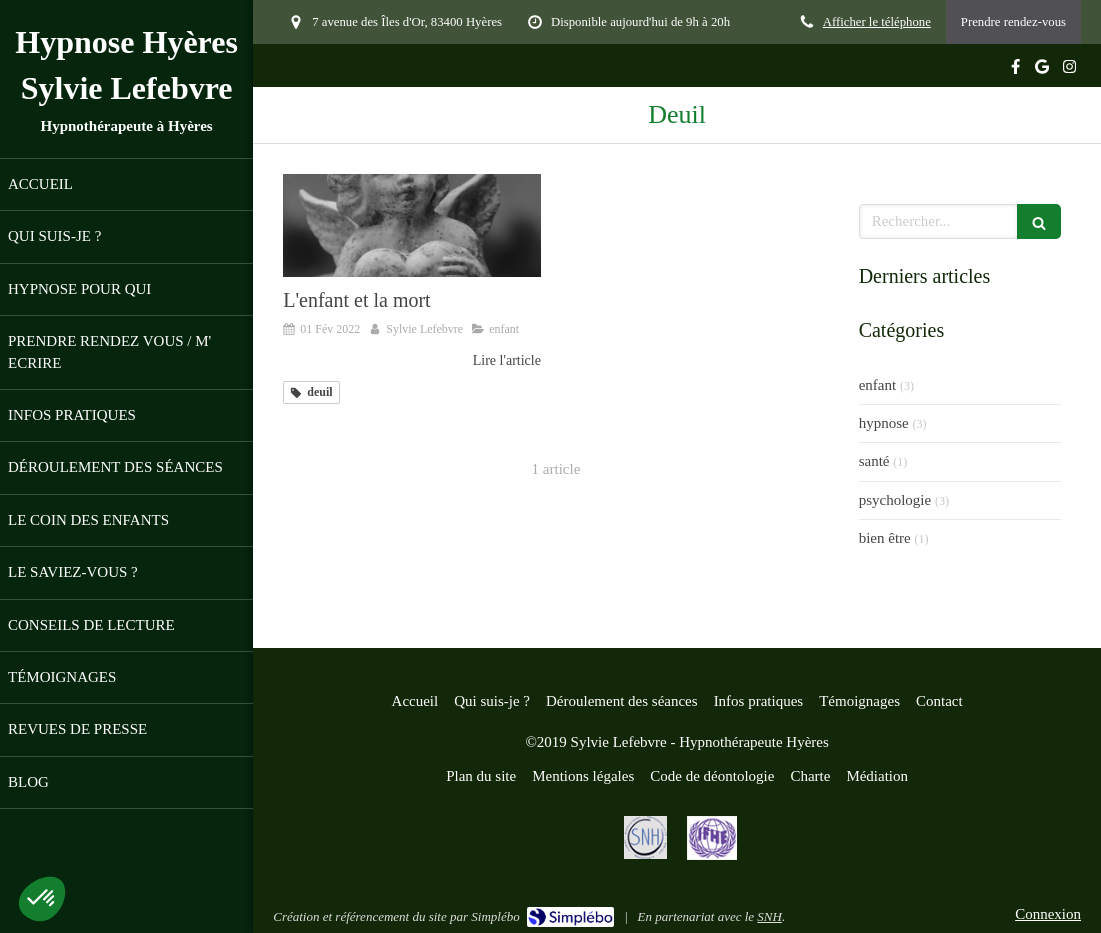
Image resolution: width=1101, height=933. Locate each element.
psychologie (895, 500)
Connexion (1048, 914)
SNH (769, 916)
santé (874, 461)
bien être (885, 538)
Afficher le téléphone (877, 22)
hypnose (884, 423)
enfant (877, 385)
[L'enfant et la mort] (412, 225)
